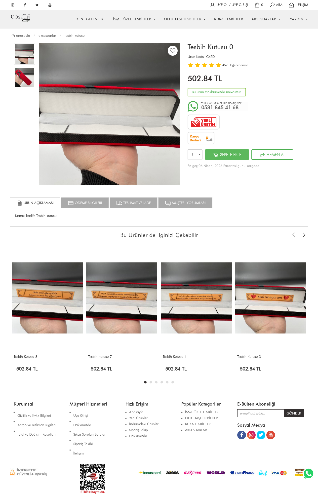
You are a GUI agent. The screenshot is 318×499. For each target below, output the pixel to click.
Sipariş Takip (138, 430)
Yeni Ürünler (138, 418)
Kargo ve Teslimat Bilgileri (36, 418)
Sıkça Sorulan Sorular (89, 424)
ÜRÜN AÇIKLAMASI (35, 203)
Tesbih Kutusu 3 (249, 357)
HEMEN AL (272, 155)
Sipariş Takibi (83, 430)
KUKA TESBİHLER (228, 19)
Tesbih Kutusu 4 (174, 357)
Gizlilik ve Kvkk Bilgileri (34, 412)
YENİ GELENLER (90, 19)
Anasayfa (20, 36)
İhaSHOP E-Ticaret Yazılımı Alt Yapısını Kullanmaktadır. (189, 486)
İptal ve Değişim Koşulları (36, 424)
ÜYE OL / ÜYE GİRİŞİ (228, 5)
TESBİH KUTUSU (75, 36)
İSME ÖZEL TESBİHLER (132, 19)
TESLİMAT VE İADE (133, 203)
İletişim (78, 436)
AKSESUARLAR (264, 19)
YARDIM (297, 19)
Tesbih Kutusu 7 (100, 357)
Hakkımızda (82, 418)
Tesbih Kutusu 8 (25, 357)
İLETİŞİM (298, 5)
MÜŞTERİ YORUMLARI (185, 203)
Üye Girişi (80, 412)
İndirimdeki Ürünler (144, 424)
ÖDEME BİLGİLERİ (85, 203)
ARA (275, 5)
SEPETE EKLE (227, 155)
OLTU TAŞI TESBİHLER (182, 19)
